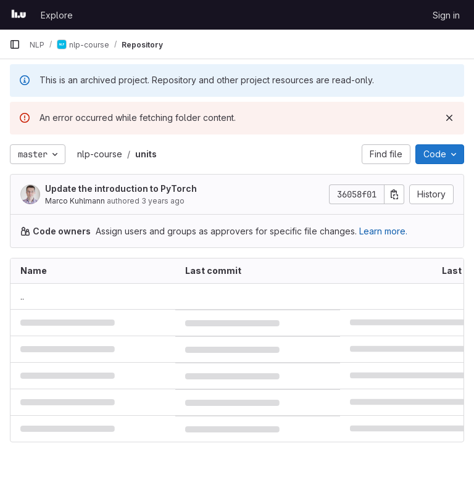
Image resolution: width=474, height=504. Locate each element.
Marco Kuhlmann (75, 200)
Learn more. (383, 231)
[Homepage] (19, 15)
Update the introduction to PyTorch (121, 188)
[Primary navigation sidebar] (15, 44)
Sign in (446, 15)
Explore (57, 15)
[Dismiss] (449, 117)
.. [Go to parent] (22, 296)
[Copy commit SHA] (394, 194)
